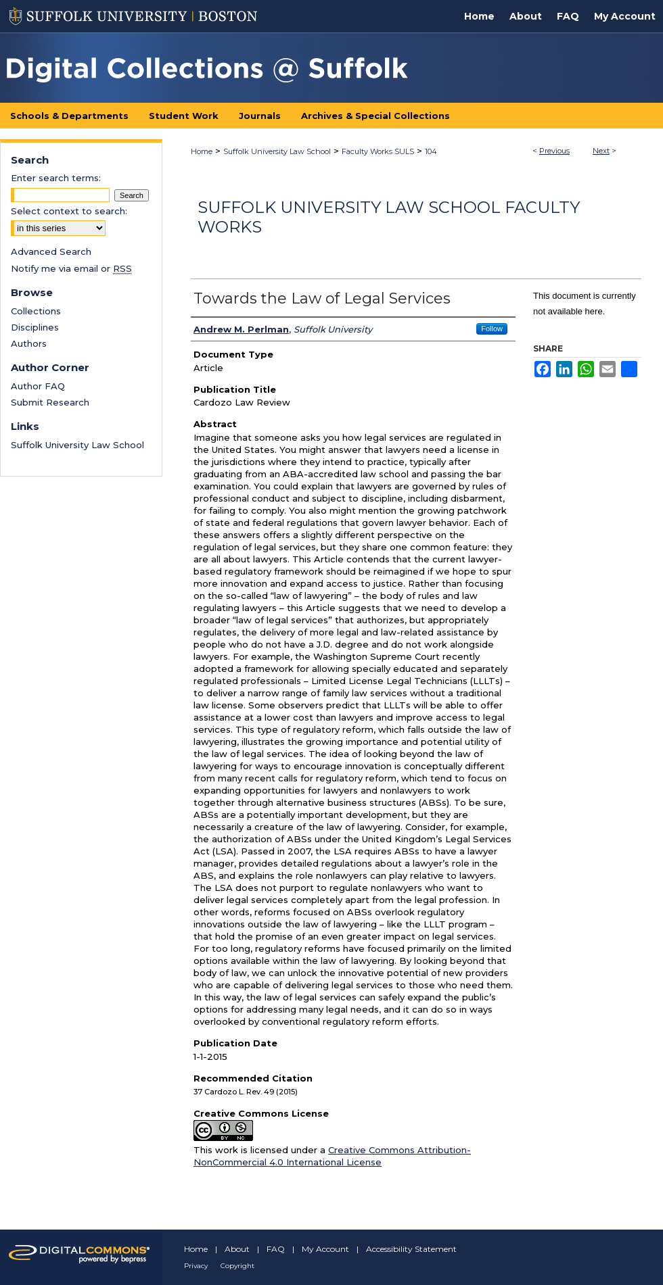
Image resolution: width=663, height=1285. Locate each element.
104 (431, 151)
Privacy (196, 1265)
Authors (29, 343)
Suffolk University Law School (277, 151)
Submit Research (50, 402)
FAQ (276, 1249)
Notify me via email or (71, 268)
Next (601, 150)
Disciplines (35, 327)
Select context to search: (69, 210)
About (237, 1249)
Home (201, 151)
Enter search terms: (56, 177)
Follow (492, 328)
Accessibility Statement (411, 1249)
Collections (36, 311)
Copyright (237, 1265)
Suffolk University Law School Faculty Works (389, 217)
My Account (325, 1249)
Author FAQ (38, 386)
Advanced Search (51, 251)
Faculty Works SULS (378, 151)
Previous (554, 150)
